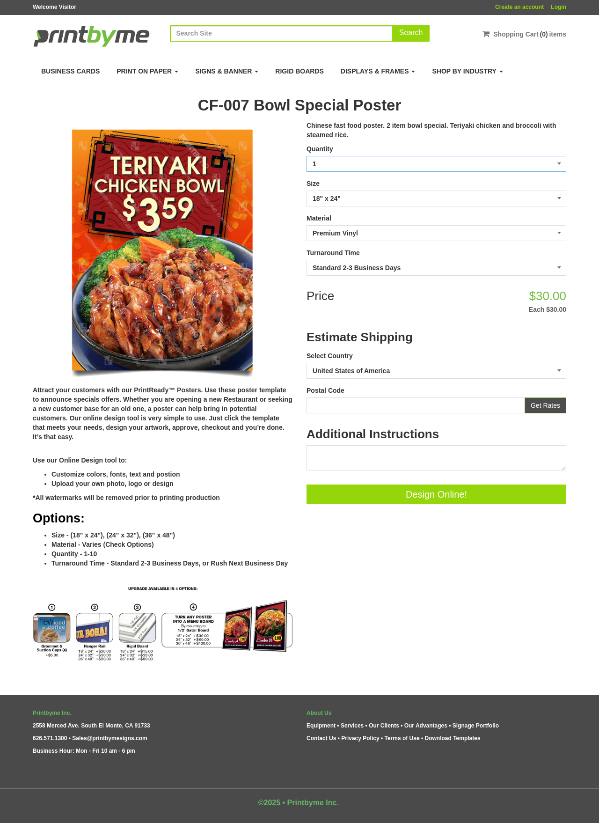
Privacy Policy (360, 738)
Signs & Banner (226, 71)
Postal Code (325, 390)
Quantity (320, 149)
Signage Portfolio (476, 725)
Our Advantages (425, 725)
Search (411, 33)
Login (558, 7)
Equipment (321, 725)
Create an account (519, 7)
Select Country (330, 356)
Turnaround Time (333, 253)
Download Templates (453, 738)
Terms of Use (401, 738)
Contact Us (321, 738)
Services (352, 725)
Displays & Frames (378, 71)
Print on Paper (147, 71)
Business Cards (70, 71)
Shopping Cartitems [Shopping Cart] (524, 34)
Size (313, 183)
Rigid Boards (299, 71)
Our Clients (384, 725)
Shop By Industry (467, 71)
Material (319, 218)
